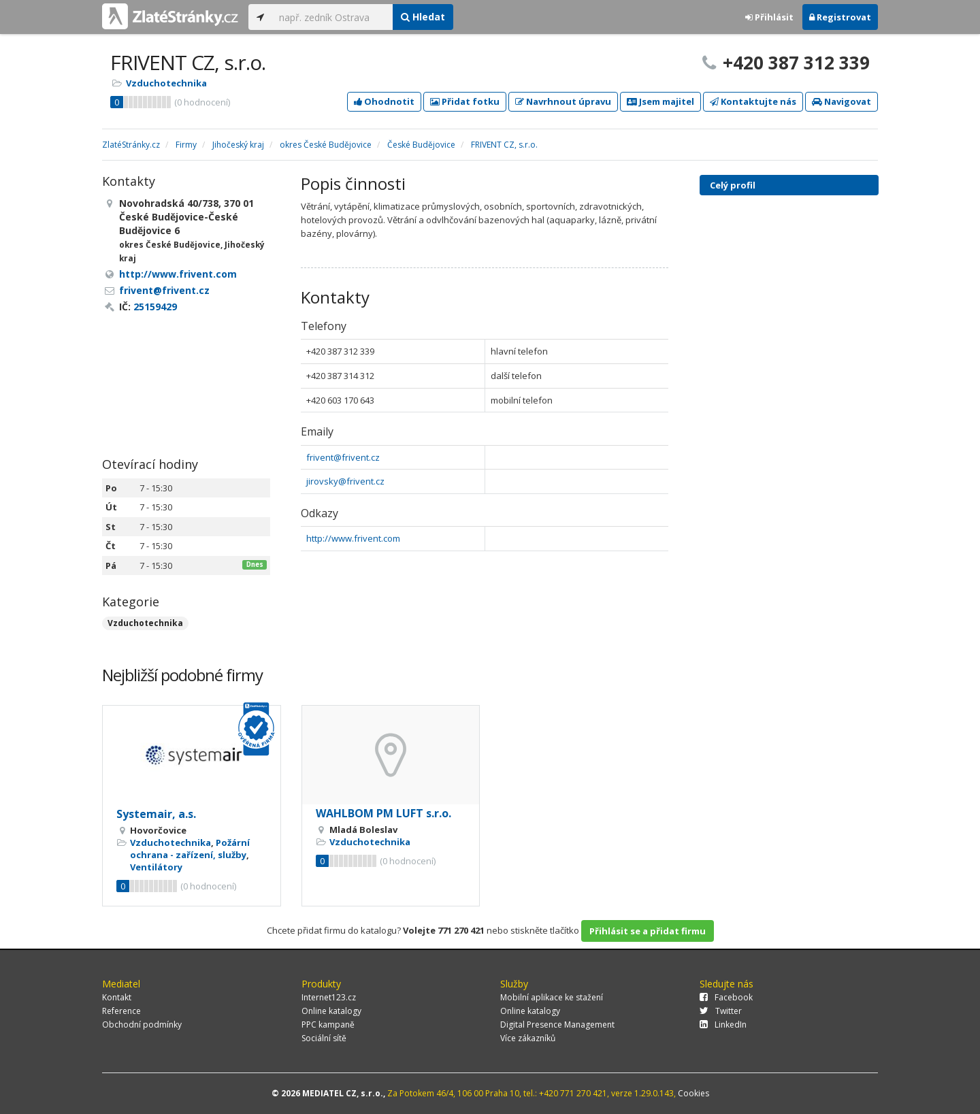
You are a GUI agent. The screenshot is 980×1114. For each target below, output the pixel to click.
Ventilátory (156, 867)
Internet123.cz (328, 997)
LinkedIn (723, 1024)
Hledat (423, 16)
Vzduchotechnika (166, 83)
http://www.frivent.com (353, 538)
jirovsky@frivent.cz (345, 481)
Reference (121, 1011)
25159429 (155, 306)
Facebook (726, 997)
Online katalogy (331, 1011)
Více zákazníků (527, 1038)
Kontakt (116, 997)
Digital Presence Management (557, 1024)
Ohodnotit (384, 101)
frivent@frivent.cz (343, 457)
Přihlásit (769, 17)
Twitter (721, 1011)
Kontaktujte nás (753, 101)
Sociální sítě (323, 1038)
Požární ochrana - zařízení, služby (190, 848)
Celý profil (732, 185)
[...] (332, 17)
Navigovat (841, 101)
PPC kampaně (328, 1024)
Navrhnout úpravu (563, 101)
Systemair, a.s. (156, 813)
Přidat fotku (465, 101)
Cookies (693, 1093)
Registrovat (840, 17)
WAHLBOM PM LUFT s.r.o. (383, 813)
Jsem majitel (660, 101)
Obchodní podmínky (142, 1024)
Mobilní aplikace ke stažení (551, 997)
